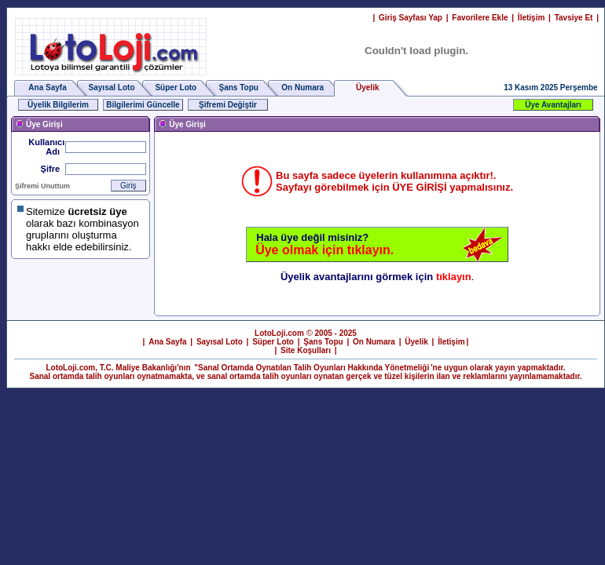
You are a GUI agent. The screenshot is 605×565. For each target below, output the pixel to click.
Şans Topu (238, 87)
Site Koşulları (305, 350)
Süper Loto (175, 87)
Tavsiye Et (574, 17)
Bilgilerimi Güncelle (142, 104)
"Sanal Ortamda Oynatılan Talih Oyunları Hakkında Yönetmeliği (311, 367)
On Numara (302, 87)
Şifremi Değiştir (228, 104)
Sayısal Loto (112, 87)
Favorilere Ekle (480, 17)
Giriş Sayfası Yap (410, 17)
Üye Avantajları (553, 104)
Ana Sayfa (47, 87)
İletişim (531, 17)
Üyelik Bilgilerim (58, 104)
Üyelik (416, 341)
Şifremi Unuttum (42, 186)
